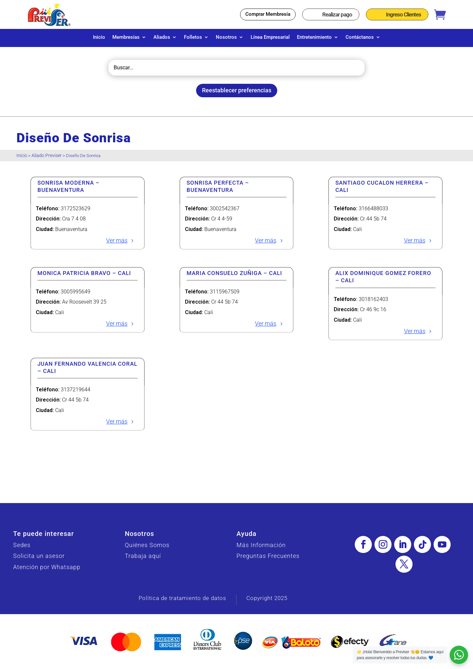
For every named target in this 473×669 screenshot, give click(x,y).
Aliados (161, 37)
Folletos (193, 37)
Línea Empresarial (270, 37)
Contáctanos (360, 37)
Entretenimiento (314, 37)
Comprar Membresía (267, 14)
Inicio (99, 37)
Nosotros (226, 37)
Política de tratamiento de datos (182, 601)
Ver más (116, 243)
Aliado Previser (47, 158)
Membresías (126, 37)
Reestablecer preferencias (236, 93)
